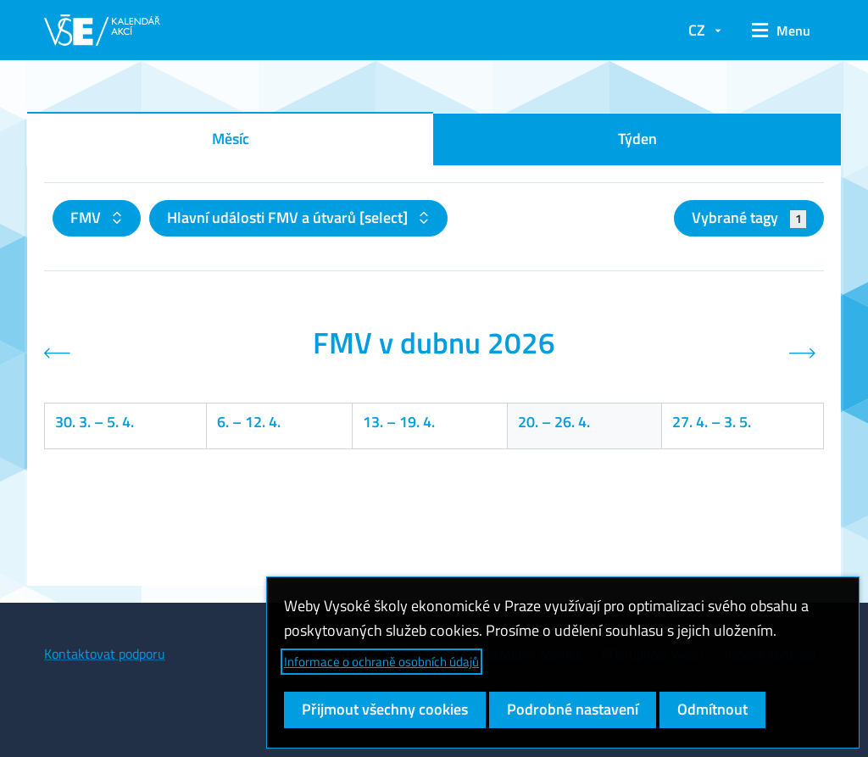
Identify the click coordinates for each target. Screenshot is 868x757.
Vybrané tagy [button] (749, 217)
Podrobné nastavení (572, 709)
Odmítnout (712, 709)
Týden (637, 138)
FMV (87, 217)
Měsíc (230, 138)
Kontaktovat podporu (104, 653)
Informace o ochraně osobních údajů (381, 661)
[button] (781, 30)
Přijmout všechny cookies (385, 709)
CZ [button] (696, 30)
